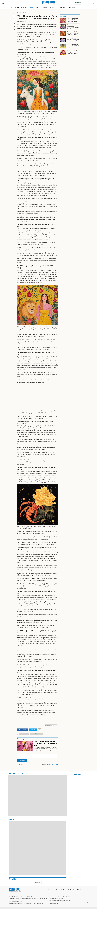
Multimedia (24, 7)
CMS (77, 907)
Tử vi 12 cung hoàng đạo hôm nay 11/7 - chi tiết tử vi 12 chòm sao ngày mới (73, 52)
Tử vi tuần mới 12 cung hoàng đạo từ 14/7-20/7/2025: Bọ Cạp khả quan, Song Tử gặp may (73, 26)
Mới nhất (17, 7)
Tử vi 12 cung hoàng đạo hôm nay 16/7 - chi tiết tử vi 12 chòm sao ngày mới (45, 743)
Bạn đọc (45, 7)
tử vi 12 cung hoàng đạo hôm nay (36, 733)
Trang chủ (19, 12)
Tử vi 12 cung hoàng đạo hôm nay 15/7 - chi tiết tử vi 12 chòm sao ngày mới (73, 20)
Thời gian (49, 764)
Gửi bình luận (22, 760)
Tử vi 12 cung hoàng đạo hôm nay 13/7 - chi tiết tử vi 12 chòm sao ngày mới (73, 39)
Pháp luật (38, 7)
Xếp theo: (44, 764)
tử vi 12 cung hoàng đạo (24, 733)
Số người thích (55, 764)
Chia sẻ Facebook (22, 729)
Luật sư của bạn (72, 7)
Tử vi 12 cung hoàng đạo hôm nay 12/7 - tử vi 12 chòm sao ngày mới (73, 46)
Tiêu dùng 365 (53, 7)
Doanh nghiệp (63, 7)
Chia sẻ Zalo (33, 729)
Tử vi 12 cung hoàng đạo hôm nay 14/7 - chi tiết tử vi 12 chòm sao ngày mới (73, 33)
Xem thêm (37, 882)
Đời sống (32, 7)
